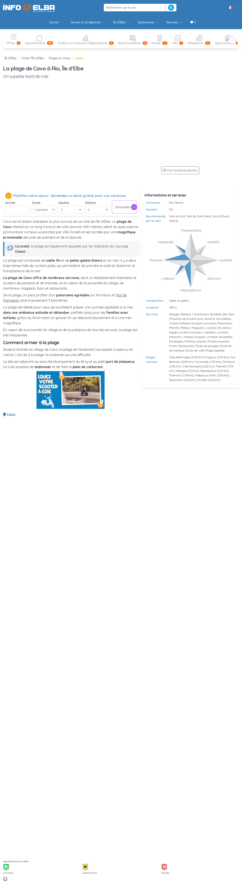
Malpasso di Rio (205, 375)
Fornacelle (202, 362)
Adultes (64, 203)
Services (174, 22)
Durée (36, 203)
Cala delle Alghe (179, 357)
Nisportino (176, 380)
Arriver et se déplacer (88, 22)
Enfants (90, 203)
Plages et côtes (59, 58)
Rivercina (175, 375)
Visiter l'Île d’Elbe (32, 58)
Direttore (229, 362)
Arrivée (10, 203)
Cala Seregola (192, 366)
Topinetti (221, 366)
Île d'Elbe (121, 22)
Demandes (126, 207)
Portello (202, 380)
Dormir (56, 22)
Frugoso (210, 357)
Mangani (181, 371)
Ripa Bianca (208, 371)
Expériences (148, 22)
